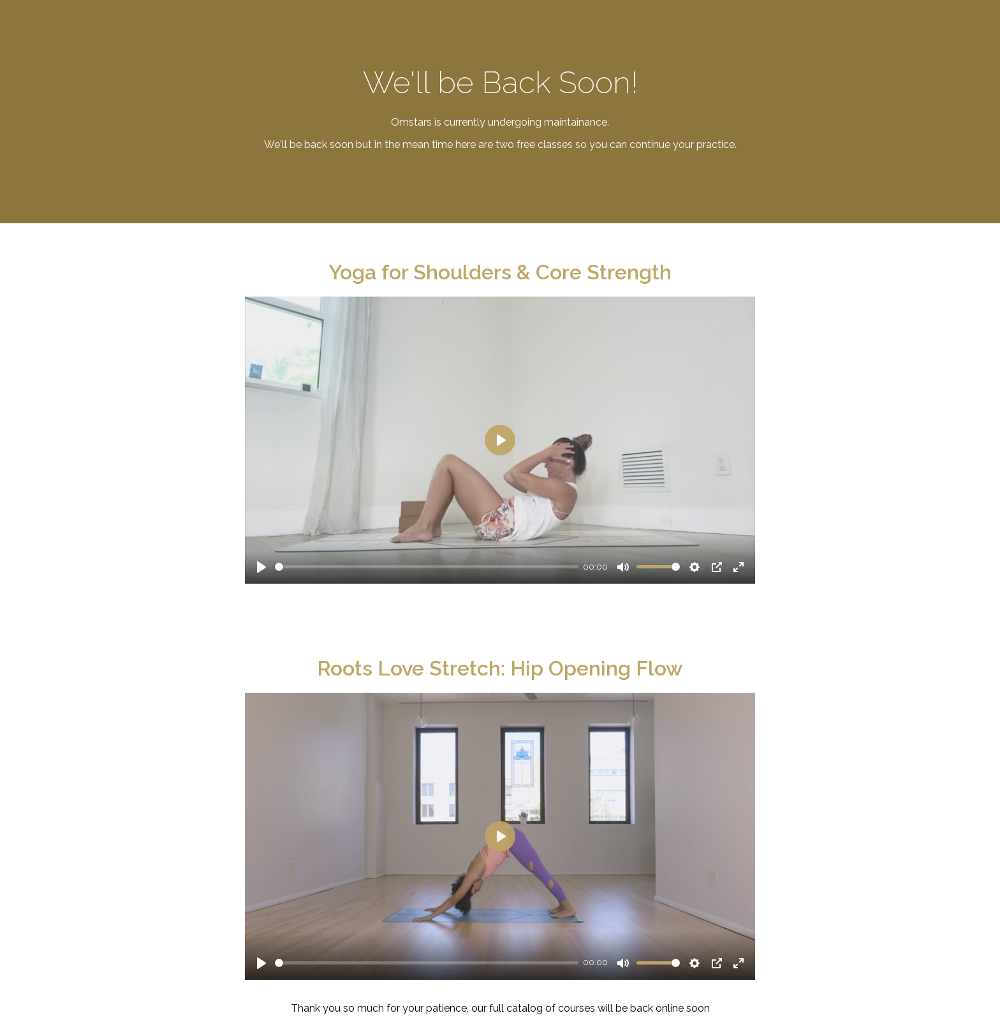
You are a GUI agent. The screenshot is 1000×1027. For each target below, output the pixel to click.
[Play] (261, 567)
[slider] (426, 567)
